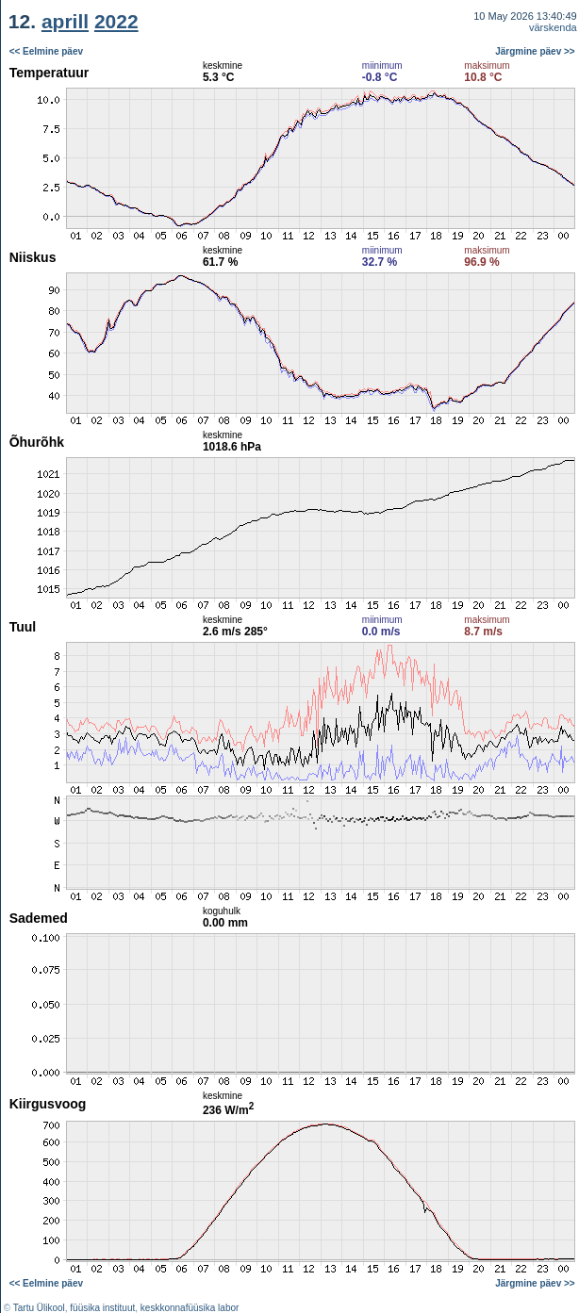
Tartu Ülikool (39, 1308)
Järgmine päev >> (535, 51)
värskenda (553, 27)
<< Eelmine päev (46, 51)
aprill (65, 21)
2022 (116, 21)
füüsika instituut (102, 1308)
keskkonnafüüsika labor (190, 1308)
